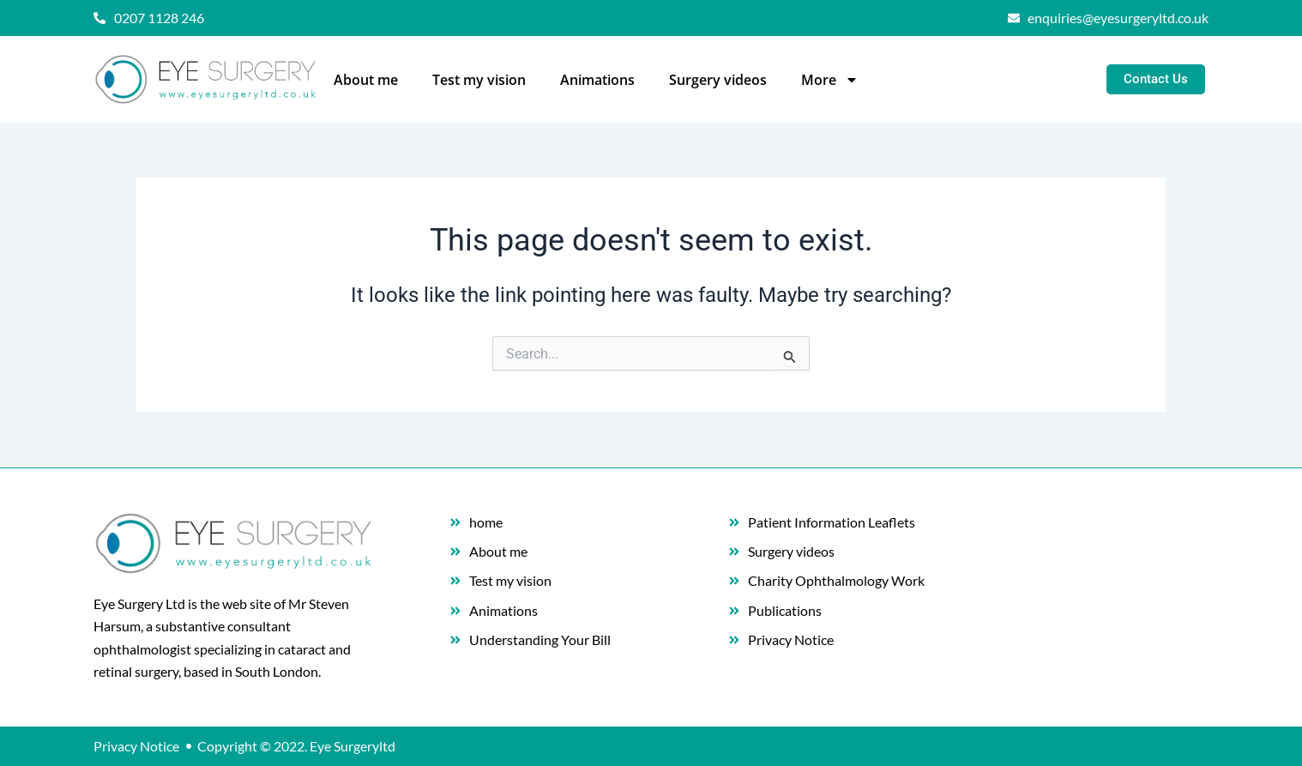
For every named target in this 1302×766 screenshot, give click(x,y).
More (830, 79)
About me (366, 79)
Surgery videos (718, 79)
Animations (597, 79)
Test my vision (479, 79)
